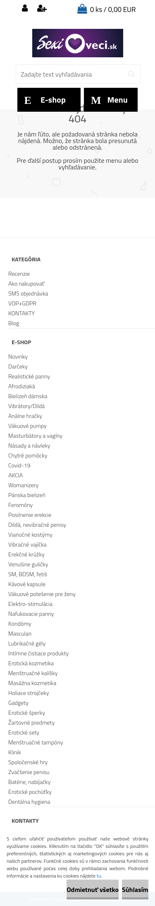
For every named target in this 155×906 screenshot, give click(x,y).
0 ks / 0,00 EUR (113, 9)
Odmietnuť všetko (93, 889)
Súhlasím (135, 889)
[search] (131, 74)
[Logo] (77, 43)
